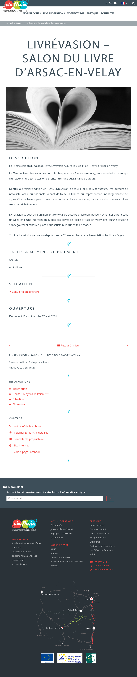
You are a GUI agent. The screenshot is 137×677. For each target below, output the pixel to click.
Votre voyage (75, 13)
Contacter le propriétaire (26, 439)
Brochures (95, 541)
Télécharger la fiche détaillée (28, 432)
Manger (54, 553)
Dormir (54, 548)
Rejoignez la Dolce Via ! (62, 533)
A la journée (56, 525)
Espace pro (102, 566)
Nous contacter (97, 525)
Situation (18, 399)
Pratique (92, 13)
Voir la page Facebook (24, 452)
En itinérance (57, 537)
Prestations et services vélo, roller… (68, 561)
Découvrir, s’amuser (60, 557)
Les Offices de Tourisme (101, 550)
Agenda (54, 565)
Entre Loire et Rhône (21, 551)
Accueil (9, 23)
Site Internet (19, 445)
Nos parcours (32, 13)
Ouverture (19, 404)
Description (20, 389)
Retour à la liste (68, 345)
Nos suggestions (54, 13)
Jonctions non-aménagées (24, 555)
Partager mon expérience (102, 545)
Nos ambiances (19, 564)
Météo (93, 554)
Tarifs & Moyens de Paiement (30, 394)
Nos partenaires (98, 537)
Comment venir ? (98, 529)
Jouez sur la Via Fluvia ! (62, 529)
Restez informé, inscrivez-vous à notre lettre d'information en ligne (46, 492)
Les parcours (18, 560)
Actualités (107, 13)
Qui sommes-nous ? (99, 533)
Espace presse (104, 570)
